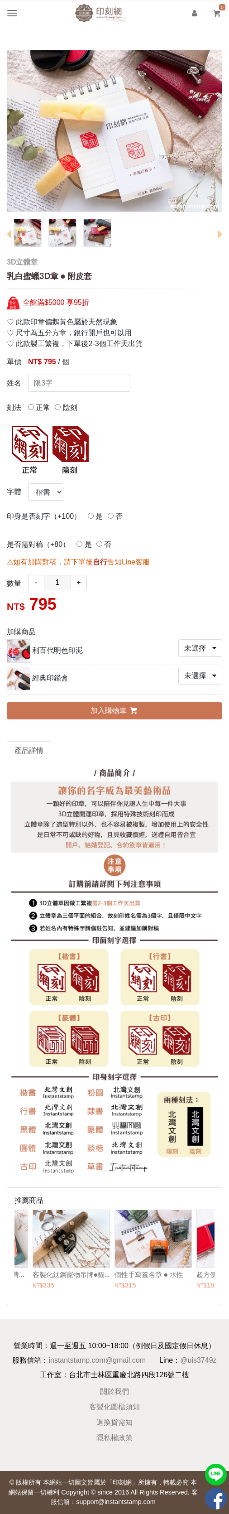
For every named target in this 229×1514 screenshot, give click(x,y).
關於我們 (114, 1391)
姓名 (14, 383)
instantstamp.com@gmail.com (97, 1360)
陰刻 (66, 407)
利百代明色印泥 (57, 650)
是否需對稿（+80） (38, 544)
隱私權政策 (114, 1438)
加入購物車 (115, 710)
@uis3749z (198, 1360)
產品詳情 (28, 750)
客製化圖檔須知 (114, 1407)
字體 (14, 492)
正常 (39, 407)
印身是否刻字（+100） (44, 516)
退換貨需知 (114, 1422)
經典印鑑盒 (50, 678)
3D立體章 (22, 262)
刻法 (14, 407)
